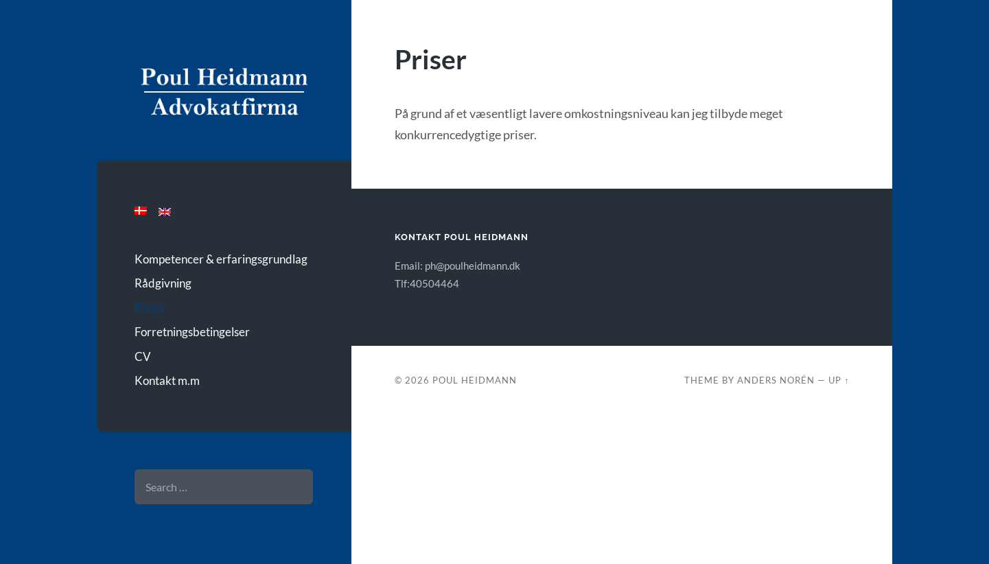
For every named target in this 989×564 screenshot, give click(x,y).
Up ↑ (838, 380)
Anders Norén (776, 380)
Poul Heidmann (474, 380)
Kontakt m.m (167, 380)
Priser (150, 308)
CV (143, 356)
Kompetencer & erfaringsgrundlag (221, 259)
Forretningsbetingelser (192, 332)
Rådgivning (163, 283)
